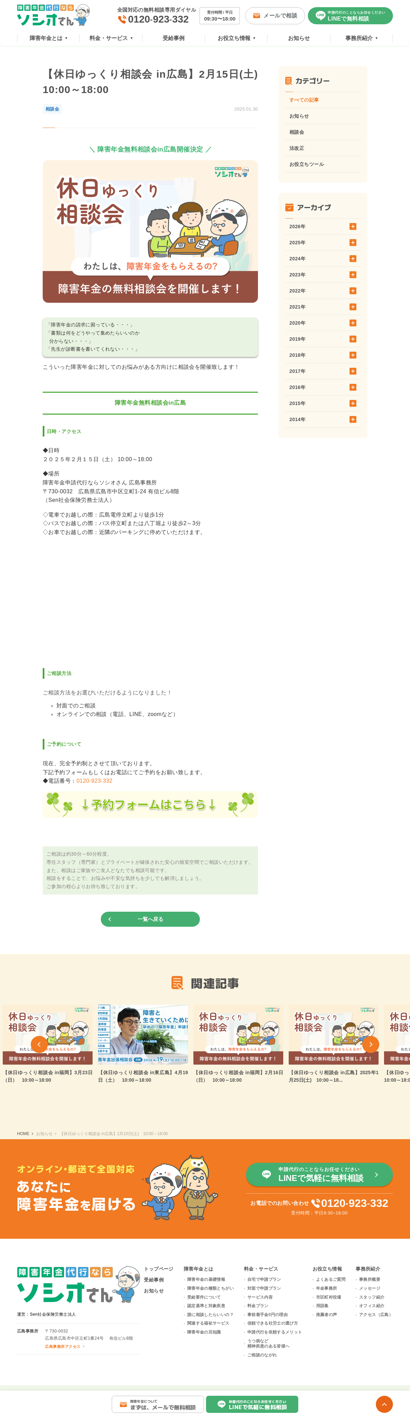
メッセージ (369, 1288)
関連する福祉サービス (208, 1323)
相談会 (296, 132)
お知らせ (299, 116)
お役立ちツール (306, 164)
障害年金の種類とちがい (210, 1288)
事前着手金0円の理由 (267, 1314)
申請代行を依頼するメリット (274, 1332)
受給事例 (154, 1280)
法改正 (296, 148)
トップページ (159, 1269)
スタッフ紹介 (371, 1297)
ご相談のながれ (262, 1355)
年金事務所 (326, 1288)
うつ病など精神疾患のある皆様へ (268, 1344)
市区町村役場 (328, 1297)
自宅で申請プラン (264, 1279)
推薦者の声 (326, 1314)
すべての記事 (304, 100)
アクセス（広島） (376, 1314)
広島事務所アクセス (62, 1346)
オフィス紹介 (371, 1305)
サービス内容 (260, 1297)
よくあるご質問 (331, 1279)
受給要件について (204, 1297)
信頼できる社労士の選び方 (272, 1323)
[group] (143, 1044)
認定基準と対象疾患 (206, 1305)
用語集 (322, 1305)
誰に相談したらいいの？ (210, 1314)
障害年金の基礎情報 (206, 1279)
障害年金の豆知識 (204, 1332)
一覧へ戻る (150, 919)
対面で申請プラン (264, 1288)
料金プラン (258, 1305)
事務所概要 (369, 1279)
